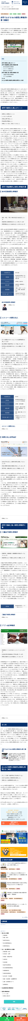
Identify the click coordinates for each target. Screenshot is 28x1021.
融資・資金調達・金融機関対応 (9, 978)
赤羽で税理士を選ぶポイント (8, 63)
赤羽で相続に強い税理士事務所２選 (10, 72)
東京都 (14, 13)
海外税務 (4, 962)
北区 (11, 13)
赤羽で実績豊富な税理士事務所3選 (10, 64)
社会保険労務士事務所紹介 (7, 988)
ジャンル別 (5, 993)
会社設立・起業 (6, 953)
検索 (14, 1001)
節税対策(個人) (6, 945)
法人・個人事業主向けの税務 (7, 949)
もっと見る (24, 917)
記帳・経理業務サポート (8, 981)
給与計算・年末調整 (7, 976)
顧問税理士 (5, 984)
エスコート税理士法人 (8, 68)
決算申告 (4, 959)
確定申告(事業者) (6, 964)
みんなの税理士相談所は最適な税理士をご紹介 (13, 80)
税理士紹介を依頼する (21, 1019)
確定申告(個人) (6, 940)
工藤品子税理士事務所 (8, 74)
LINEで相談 (7, 1019)
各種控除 (4, 935)
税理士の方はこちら (25, 3)
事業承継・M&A (6, 951)
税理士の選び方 (6, 995)
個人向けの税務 (5, 933)
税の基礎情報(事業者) (7, 967)
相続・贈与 (5, 937)
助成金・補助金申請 (7, 956)
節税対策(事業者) (6, 973)
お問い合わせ (15, 1)
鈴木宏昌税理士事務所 (8, 66)
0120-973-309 (16, 3)
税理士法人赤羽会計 (8, 70)
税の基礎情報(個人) (7, 943)
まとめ (3, 78)
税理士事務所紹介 (4, 13)
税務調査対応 (5, 970)
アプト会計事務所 (7, 76)
